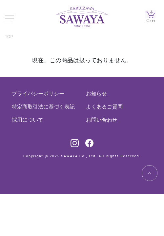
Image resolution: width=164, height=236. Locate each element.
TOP (9, 36)
